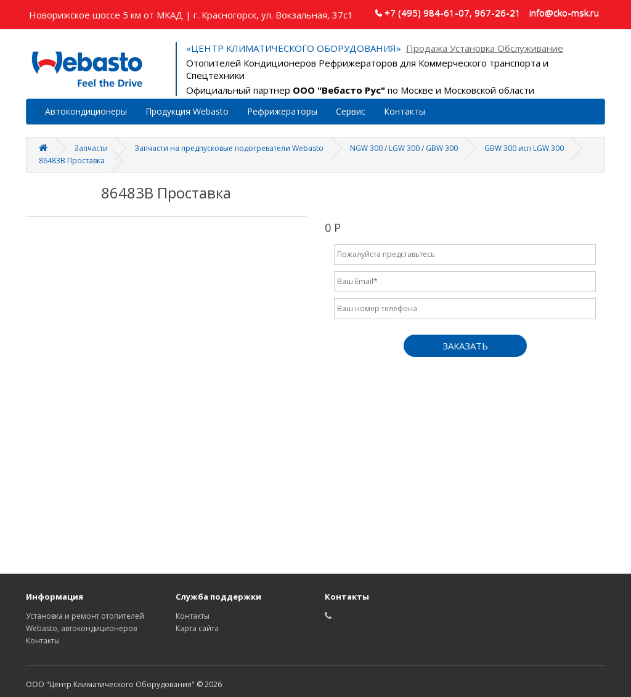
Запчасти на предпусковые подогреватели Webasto (229, 148)
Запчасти (91, 148)
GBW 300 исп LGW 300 (524, 148)
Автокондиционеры (86, 111)
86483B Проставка (72, 160)
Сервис (350, 111)
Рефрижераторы (282, 111)
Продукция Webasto (187, 111)
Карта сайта (197, 628)
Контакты (404, 111)
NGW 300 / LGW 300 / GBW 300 (404, 148)
